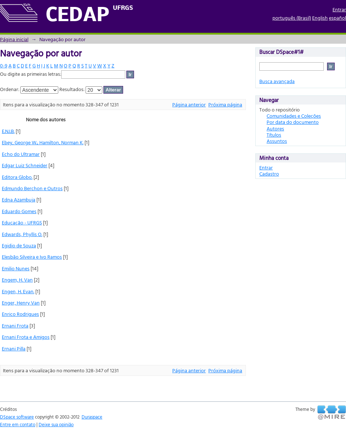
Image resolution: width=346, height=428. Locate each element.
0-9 (3, 65)
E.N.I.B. (8, 131)
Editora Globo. (17, 177)
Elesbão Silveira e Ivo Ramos (32, 256)
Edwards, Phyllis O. (22, 234)
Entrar (339, 9)
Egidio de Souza (19, 245)
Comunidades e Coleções (294, 115)
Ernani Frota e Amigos (26, 337)
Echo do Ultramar (21, 154)
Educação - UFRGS (22, 222)
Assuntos (277, 141)
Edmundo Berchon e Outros (32, 188)
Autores (275, 128)
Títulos (274, 134)
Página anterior (189, 104)
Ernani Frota (15, 325)
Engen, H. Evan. (18, 291)
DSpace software (17, 416)
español (337, 17)
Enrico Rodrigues (20, 314)
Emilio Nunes (16, 268)
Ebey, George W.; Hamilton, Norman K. (42, 142)
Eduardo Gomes (19, 211)
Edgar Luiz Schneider (24, 165)
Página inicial (14, 39)
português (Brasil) (291, 17)
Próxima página (225, 104)
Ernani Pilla (13, 348)
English (320, 17)
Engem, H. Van (17, 279)
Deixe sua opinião (56, 424)
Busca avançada (277, 81)
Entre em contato (17, 424)
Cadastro (269, 173)
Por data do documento (293, 122)
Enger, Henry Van (21, 302)
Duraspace (92, 416)
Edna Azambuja (18, 199)
